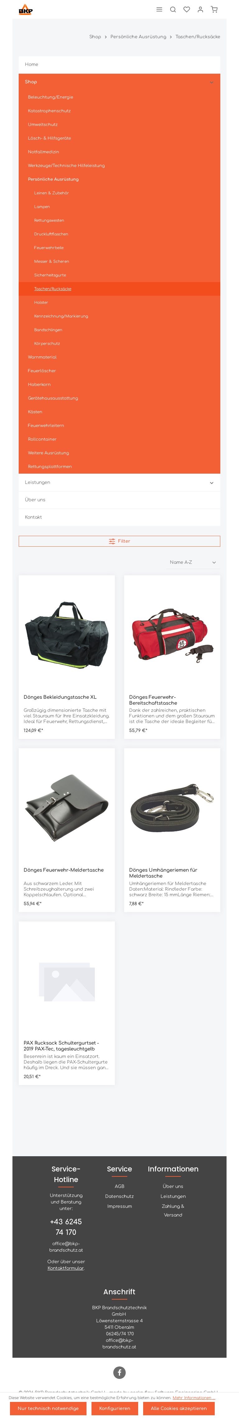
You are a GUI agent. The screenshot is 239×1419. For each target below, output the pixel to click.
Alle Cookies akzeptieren (179, 1408)
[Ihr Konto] (200, 9)
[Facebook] (119, 1372)
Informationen (173, 1169)
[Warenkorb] (214, 9)
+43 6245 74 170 (66, 1227)
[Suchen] (173, 9)
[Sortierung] (193, 562)
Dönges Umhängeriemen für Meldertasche (163, 873)
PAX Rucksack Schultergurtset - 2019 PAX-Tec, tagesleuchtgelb (61, 1046)
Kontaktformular (66, 1268)
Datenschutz (119, 1196)
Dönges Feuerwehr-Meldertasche (64, 870)
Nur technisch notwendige (48, 1408)
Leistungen (173, 1196)
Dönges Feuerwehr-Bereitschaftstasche (153, 700)
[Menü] (159, 9)
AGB (119, 1186)
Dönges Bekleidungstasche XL (60, 697)
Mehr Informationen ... (194, 1398)
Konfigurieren (114, 1408)
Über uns (173, 1186)
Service (119, 1169)
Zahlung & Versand (173, 1210)
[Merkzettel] (186, 9)
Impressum (119, 1206)
